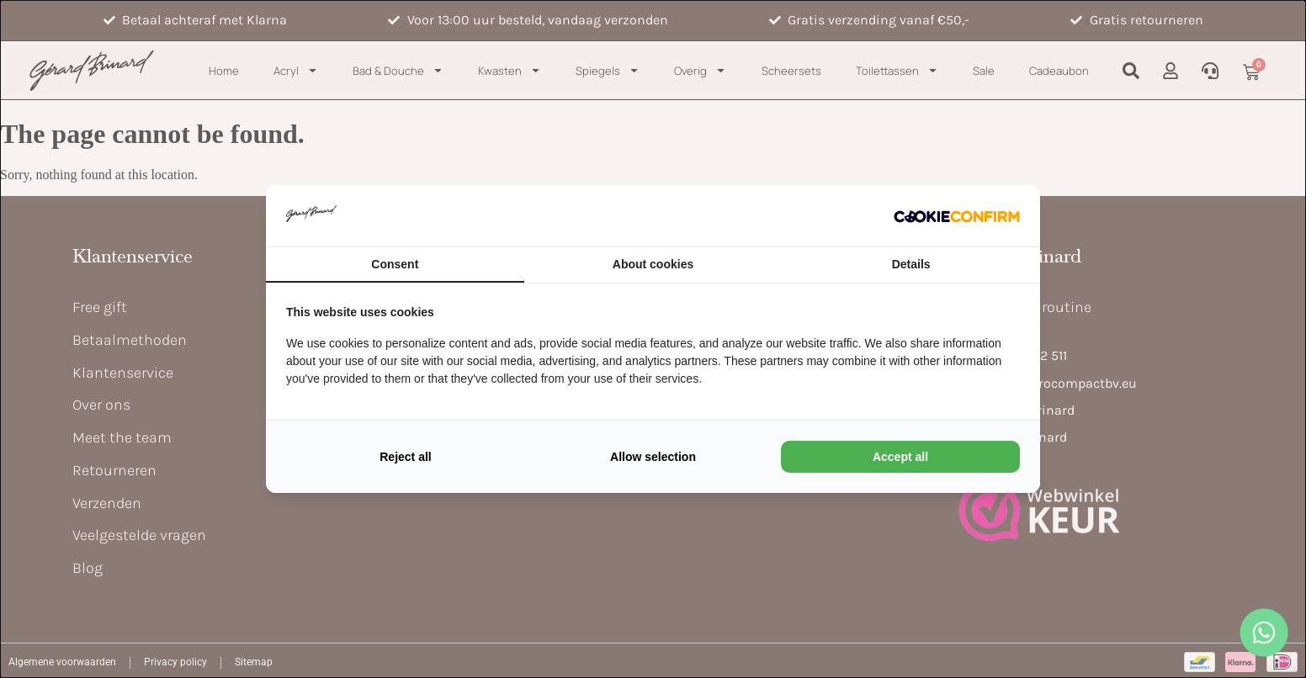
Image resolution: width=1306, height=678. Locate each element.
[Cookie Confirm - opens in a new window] (957, 215)
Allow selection (653, 456)
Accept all (900, 456)
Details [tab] (911, 264)
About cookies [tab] (653, 264)
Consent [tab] (394, 264)
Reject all (405, 456)
